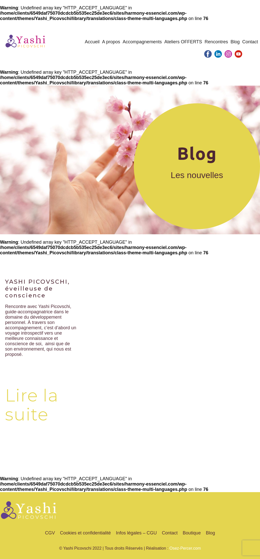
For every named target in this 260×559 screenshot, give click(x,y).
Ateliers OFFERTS (183, 41)
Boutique (192, 532)
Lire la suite (32, 405)
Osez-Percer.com (185, 548)
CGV (50, 532)
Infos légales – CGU (136, 532)
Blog (235, 41)
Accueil (92, 41)
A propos (111, 41)
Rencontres (216, 41)
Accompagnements (142, 41)
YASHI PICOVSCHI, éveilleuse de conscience (37, 288)
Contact (250, 41)
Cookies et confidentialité (85, 532)
